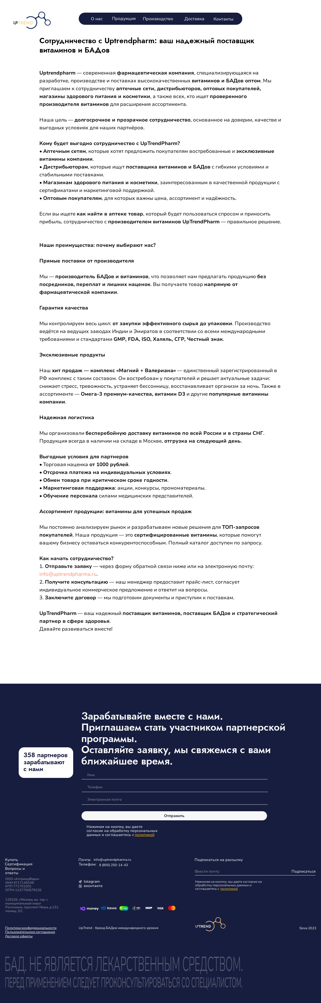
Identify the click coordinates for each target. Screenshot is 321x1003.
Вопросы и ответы (15, 870)
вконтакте (93, 885)
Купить (11, 859)
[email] (174, 799)
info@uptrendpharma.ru (68, 574)
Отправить (174, 815)
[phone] (174, 787)
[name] (174, 775)
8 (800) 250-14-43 (113, 865)
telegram (92, 881)
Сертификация (19, 864)
